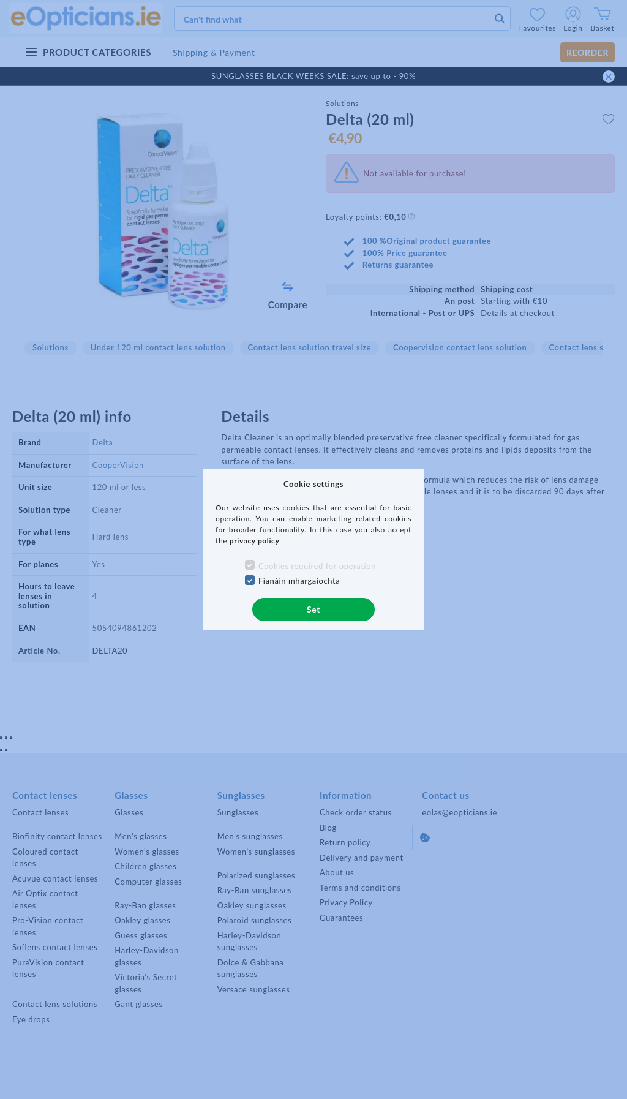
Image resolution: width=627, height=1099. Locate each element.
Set (313, 609)
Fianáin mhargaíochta (299, 581)
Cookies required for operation (317, 566)
